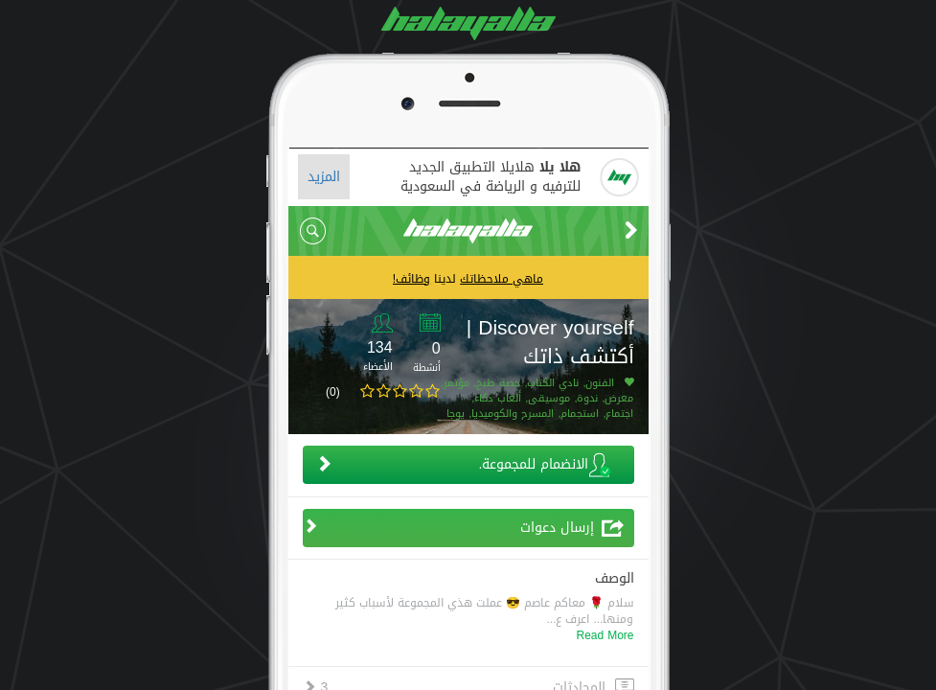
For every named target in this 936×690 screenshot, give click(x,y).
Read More (604, 635)
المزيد (324, 177)
